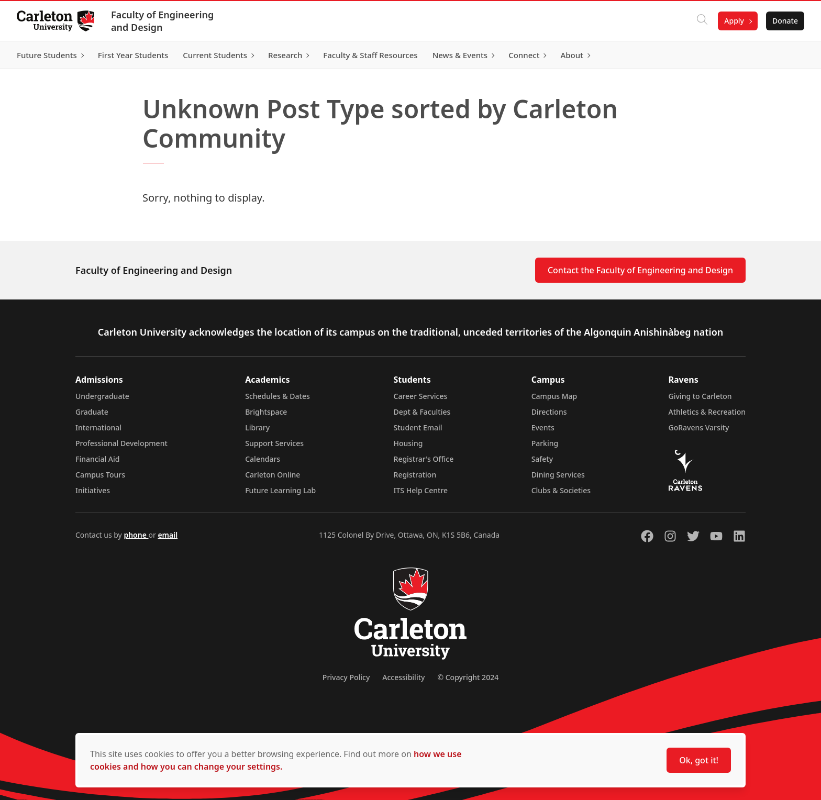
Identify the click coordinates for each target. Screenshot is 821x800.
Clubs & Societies (561, 490)
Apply (734, 21)
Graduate (91, 412)
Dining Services (558, 475)
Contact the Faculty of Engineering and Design (640, 270)
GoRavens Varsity (699, 427)
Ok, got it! (698, 760)
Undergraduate (102, 396)
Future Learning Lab (280, 490)
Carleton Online (272, 475)
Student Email (418, 427)
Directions (549, 412)
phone (136, 535)
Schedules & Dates (277, 396)
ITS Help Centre (421, 490)
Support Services (274, 443)
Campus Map (554, 396)
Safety (542, 459)
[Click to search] (702, 21)
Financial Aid (97, 459)
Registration (415, 475)
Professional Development (121, 443)
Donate (785, 21)
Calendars (262, 459)
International (98, 427)
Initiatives (92, 490)
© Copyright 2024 (467, 677)
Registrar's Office (424, 459)
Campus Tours (100, 475)
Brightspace (266, 412)
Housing (408, 443)
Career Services (421, 396)
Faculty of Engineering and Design (162, 21)
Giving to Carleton (700, 396)
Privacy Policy (346, 677)
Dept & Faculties (422, 412)
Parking (545, 443)
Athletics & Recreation (707, 412)
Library (257, 427)
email (167, 535)
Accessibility (403, 677)
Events (542, 427)
